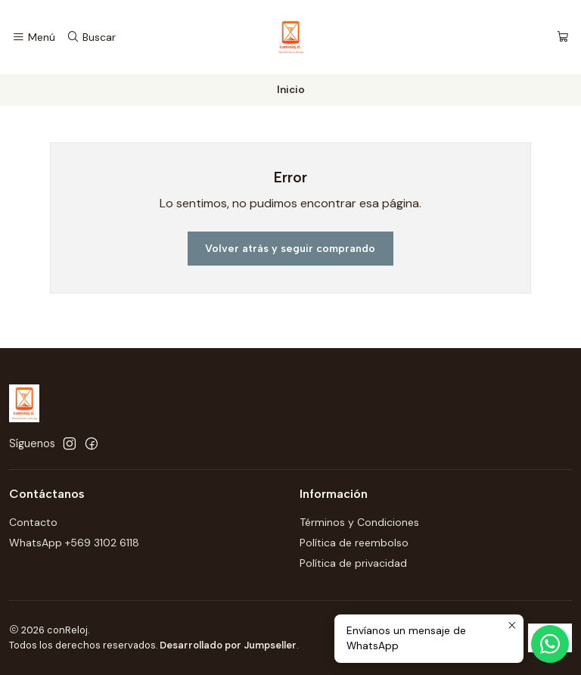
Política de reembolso (354, 542)
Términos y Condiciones (359, 522)
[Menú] (33, 37)
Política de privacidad (353, 563)
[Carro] (563, 37)
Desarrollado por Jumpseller (228, 645)
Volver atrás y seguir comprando (290, 248)
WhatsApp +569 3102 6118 (74, 542)
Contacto (33, 522)
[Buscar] (90, 37)
